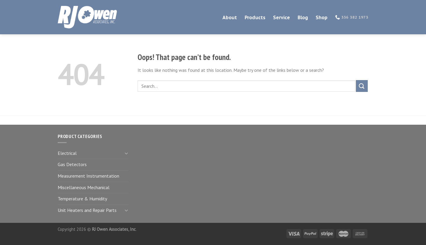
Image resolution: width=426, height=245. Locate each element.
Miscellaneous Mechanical (83, 187)
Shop (321, 17)
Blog (303, 17)
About (229, 17)
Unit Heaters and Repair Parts (87, 210)
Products (255, 17)
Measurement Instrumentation (88, 176)
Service (281, 17)
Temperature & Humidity (82, 199)
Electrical (67, 153)
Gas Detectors (72, 164)
